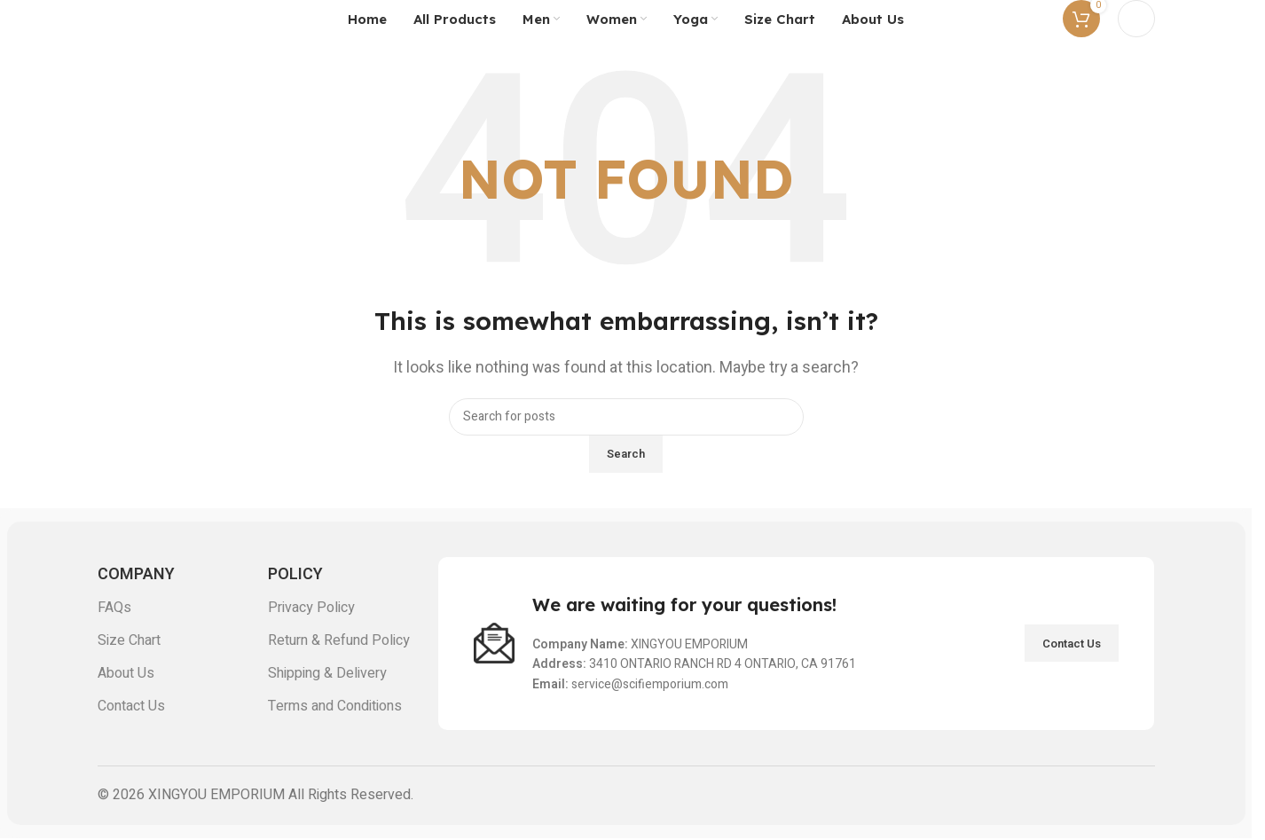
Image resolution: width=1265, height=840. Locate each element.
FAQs (114, 607)
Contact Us (131, 706)
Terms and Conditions (335, 706)
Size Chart (129, 640)
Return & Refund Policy (339, 640)
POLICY (295, 574)
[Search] (626, 417)
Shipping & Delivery (327, 673)
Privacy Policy (311, 607)
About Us (126, 673)
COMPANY (136, 574)
